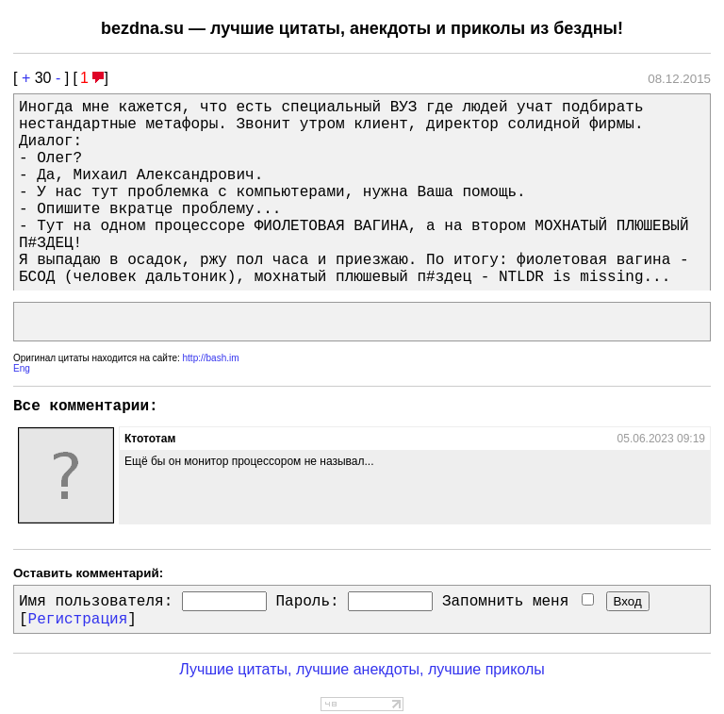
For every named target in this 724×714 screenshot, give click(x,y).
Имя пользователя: (96, 601)
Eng (21, 368)
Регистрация (78, 619)
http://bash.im (211, 358)
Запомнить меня (518, 601)
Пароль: (306, 601)
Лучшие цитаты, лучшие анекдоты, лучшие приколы (362, 669)
